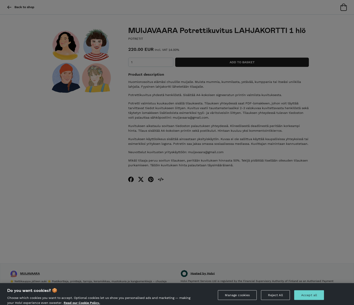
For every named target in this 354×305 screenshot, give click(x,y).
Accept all (309, 297)
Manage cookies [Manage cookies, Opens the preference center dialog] (237, 297)
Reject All (275, 297)
